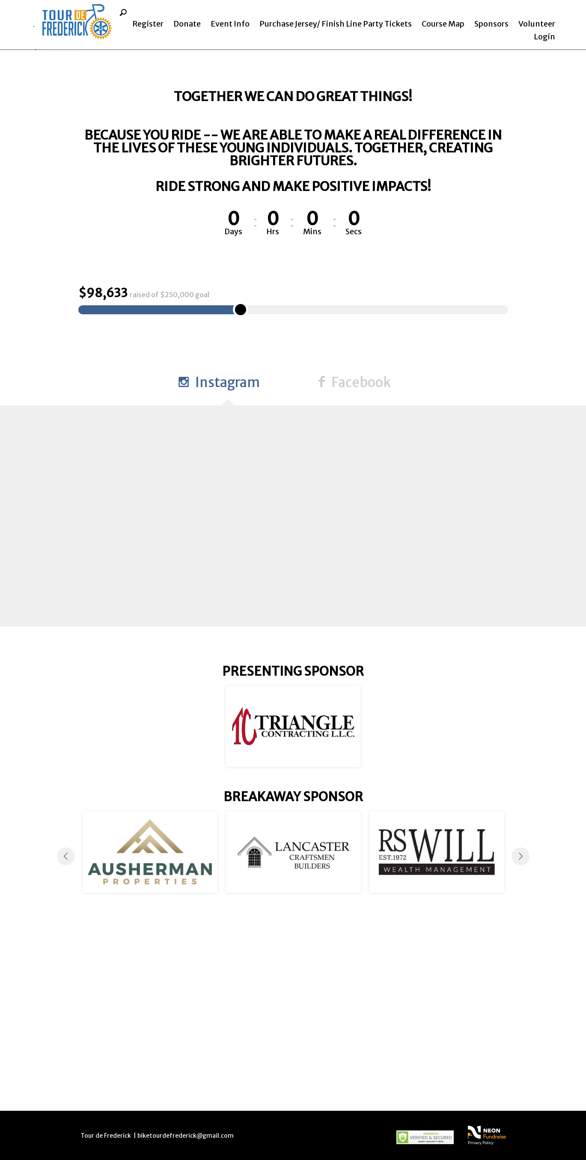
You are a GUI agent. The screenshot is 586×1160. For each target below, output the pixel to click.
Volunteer (536, 24)
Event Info (230, 24)
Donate (187, 24)
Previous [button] (66, 1038)
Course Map (443, 24)
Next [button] (520, 1038)
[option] (293, 908)
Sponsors (491, 24)
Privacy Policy (481, 1142)
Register (148, 24)
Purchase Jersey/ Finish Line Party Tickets (335, 24)
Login (544, 37)
